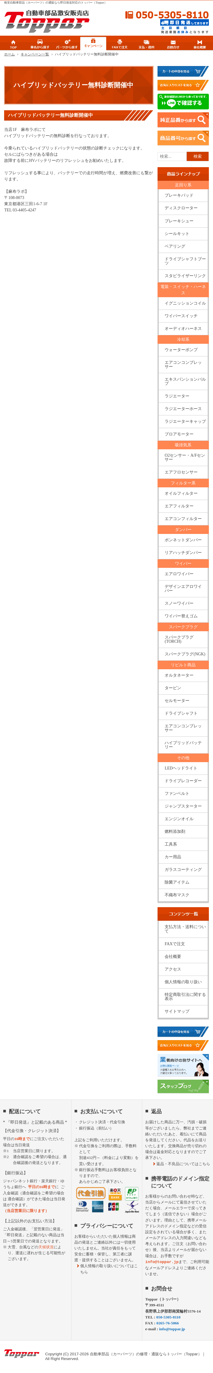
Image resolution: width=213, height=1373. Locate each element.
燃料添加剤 (175, 831)
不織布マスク (177, 895)
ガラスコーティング (183, 869)
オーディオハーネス (183, 328)
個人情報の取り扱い (183, 982)
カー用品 (173, 857)
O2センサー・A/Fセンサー (185, 457)
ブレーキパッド (179, 195)
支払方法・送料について (185, 929)
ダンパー (183, 529)
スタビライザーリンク (185, 276)
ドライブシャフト (181, 713)
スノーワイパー (179, 603)
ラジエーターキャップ (185, 421)
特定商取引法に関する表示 (185, 996)
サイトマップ (177, 1011)
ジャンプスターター (183, 806)
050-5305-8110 (162, 15)
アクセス (173, 969)
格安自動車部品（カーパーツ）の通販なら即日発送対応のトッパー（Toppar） (55, 2)
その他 (183, 758)
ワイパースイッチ (181, 316)
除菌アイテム (177, 882)
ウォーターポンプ (181, 350)
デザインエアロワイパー (183, 588)
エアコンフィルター (183, 519)
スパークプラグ (183, 627)
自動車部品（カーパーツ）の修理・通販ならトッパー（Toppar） (146, 1354)
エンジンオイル (179, 819)
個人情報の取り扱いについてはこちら (109, 1269)
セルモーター (177, 700)
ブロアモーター (179, 434)
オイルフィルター (181, 493)
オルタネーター (179, 675)
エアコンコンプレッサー (183, 364)
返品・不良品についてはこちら (183, 1164)
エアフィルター (179, 506)
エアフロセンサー (181, 472)
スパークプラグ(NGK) (185, 654)
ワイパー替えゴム (181, 616)
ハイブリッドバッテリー (183, 745)
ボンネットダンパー (183, 540)
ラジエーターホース (183, 409)
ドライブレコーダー (183, 781)
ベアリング (175, 246)
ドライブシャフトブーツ (185, 261)
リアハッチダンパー (183, 552)
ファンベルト (177, 793)
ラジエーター (177, 396)
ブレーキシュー (179, 221)
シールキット (177, 233)
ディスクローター (181, 208)
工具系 (171, 844)
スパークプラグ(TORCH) (179, 639)
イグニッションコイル (185, 303)
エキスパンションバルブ (185, 381)
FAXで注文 (175, 944)
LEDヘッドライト (181, 768)
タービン (173, 688)
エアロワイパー (179, 574)
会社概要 (173, 956)
